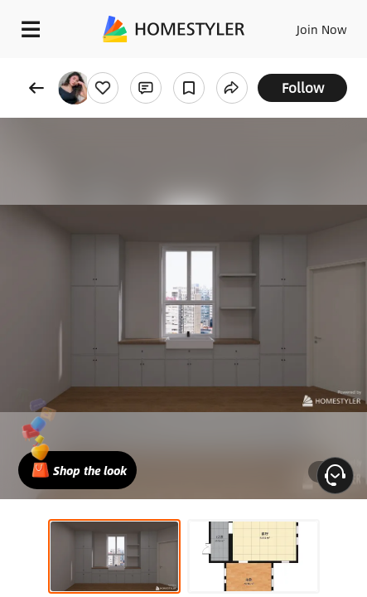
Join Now (322, 29)
